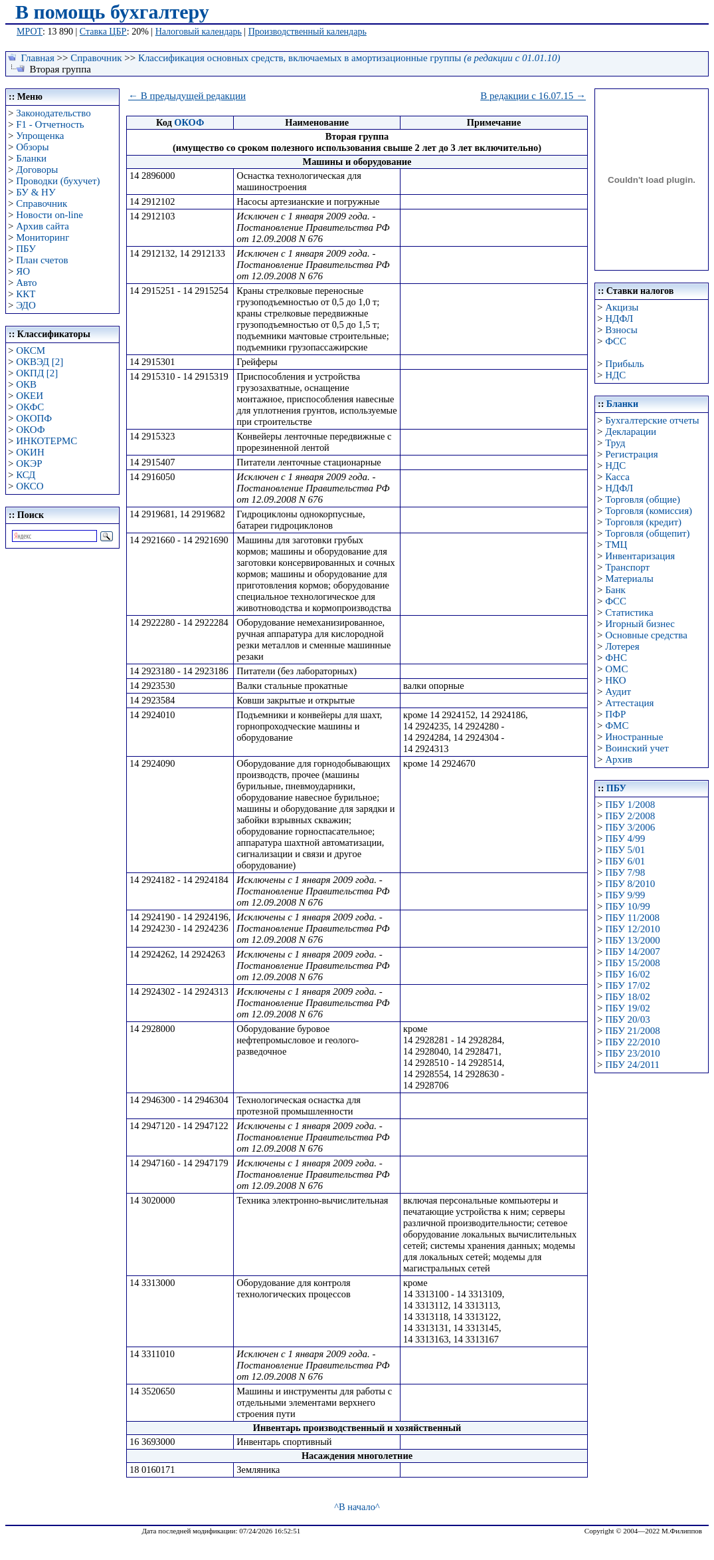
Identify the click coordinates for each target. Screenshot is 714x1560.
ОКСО (29, 486)
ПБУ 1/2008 (630, 804)
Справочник (96, 58)
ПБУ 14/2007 (632, 951)
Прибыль (624, 363)
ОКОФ (30, 429)
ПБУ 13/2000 (632, 940)
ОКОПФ (34, 418)
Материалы (629, 578)
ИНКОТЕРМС (46, 441)
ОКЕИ (29, 395)
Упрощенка (40, 135)
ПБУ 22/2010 (632, 1042)
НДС (615, 375)
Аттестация (629, 703)
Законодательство (53, 113)
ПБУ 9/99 (625, 895)
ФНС (616, 657)
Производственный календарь (307, 32)
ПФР (615, 714)
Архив (618, 759)
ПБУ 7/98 (625, 872)
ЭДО (26, 305)
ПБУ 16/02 (627, 974)
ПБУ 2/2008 (630, 816)
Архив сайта (42, 226)
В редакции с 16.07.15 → (533, 95)
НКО (615, 680)
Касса (617, 476)
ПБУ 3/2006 (630, 827)
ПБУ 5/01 (625, 850)
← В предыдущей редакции (187, 95)
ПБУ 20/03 (627, 1019)
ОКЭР (29, 463)
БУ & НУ (35, 192)
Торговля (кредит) (643, 522)
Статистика (629, 612)
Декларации (630, 431)
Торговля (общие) (642, 499)
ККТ (25, 294)
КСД (25, 474)
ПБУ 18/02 (627, 996)
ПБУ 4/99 (625, 838)
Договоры (37, 169)
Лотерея (622, 646)
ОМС (616, 669)
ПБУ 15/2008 (632, 963)
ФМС (616, 725)
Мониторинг (42, 237)
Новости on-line (49, 214)
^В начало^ (356, 1506)
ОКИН (30, 452)
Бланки (31, 158)
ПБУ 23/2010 (632, 1053)
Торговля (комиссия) (648, 510)
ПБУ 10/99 (627, 906)
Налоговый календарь (198, 32)
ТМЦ (616, 544)
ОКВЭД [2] (39, 361)
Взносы (621, 330)
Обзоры (32, 147)
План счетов (42, 260)
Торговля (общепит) (647, 533)
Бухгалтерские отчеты (652, 420)
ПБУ (26, 248)
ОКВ (26, 384)
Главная (37, 58)
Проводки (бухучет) (58, 181)
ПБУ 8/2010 (630, 883)
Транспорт (627, 567)
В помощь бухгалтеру (112, 12)
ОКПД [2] (37, 373)
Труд (615, 443)
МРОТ (30, 32)
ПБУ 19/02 (627, 1008)
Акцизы (621, 307)
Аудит (618, 691)
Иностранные (634, 736)
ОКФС (30, 407)
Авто (26, 282)
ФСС (615, 341)
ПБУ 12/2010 (632, 929)
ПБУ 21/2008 (632, 1030)
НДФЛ (619, 318)
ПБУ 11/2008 (632, 917)
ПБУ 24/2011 (632, 1064)
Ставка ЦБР (103, 32)
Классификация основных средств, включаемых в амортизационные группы (349, 58)
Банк (615, 590)
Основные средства (646, 635)
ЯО (23, 271)
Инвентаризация (640, 556)
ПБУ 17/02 (627, 985)
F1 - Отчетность (50, 124)
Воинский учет (637, 748)
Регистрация (631, 454)
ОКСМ (30, 350)
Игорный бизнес (640, 623)
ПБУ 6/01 (625, 861)
